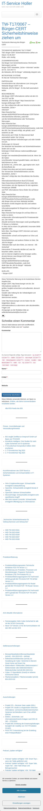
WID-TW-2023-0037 (12, 537)
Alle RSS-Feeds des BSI (14, 408)
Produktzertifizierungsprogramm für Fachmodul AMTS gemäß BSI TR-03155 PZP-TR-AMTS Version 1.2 (22, 593)
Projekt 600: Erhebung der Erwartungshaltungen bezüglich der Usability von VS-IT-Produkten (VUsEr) (22, 726)
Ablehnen (21, 797)
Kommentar (6, 330)
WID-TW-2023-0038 (12, 539)
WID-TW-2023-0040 (12, 532)
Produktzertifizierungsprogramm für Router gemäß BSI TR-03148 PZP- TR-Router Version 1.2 (21, 586)
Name (4, 369)
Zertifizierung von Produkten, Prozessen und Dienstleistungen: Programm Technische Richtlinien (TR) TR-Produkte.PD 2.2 (21, 572)
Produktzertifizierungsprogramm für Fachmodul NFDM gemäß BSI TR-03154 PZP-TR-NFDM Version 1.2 (22, 579)
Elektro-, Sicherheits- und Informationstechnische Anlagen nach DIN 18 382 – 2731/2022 (21, 719)
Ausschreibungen (9, 697)
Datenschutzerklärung (10, 808)
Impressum (36, 808)
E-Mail (5, 377)
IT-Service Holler (17, 3)
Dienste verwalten (21, 784)
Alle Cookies (21, 791)
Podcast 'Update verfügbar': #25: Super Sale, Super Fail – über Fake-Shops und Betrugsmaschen (21, 766)
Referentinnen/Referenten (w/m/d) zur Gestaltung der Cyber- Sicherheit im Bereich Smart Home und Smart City (20, 661)
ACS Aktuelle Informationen (12, 613)
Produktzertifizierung (10, 557)
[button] (39, 774)
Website (5, 386)
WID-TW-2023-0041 (12, 530)
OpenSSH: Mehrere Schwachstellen (18, 492)
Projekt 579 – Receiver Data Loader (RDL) (20, 705)
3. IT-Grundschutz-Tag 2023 (15, 450)
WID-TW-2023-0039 (12, 535)
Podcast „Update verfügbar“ (13, 751)
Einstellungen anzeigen (21, 803)
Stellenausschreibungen (11, 646)
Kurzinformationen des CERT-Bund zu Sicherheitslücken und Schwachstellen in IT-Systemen (18, 473)
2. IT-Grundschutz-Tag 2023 (15, 453)
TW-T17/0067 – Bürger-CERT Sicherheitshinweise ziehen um (20, 31)
